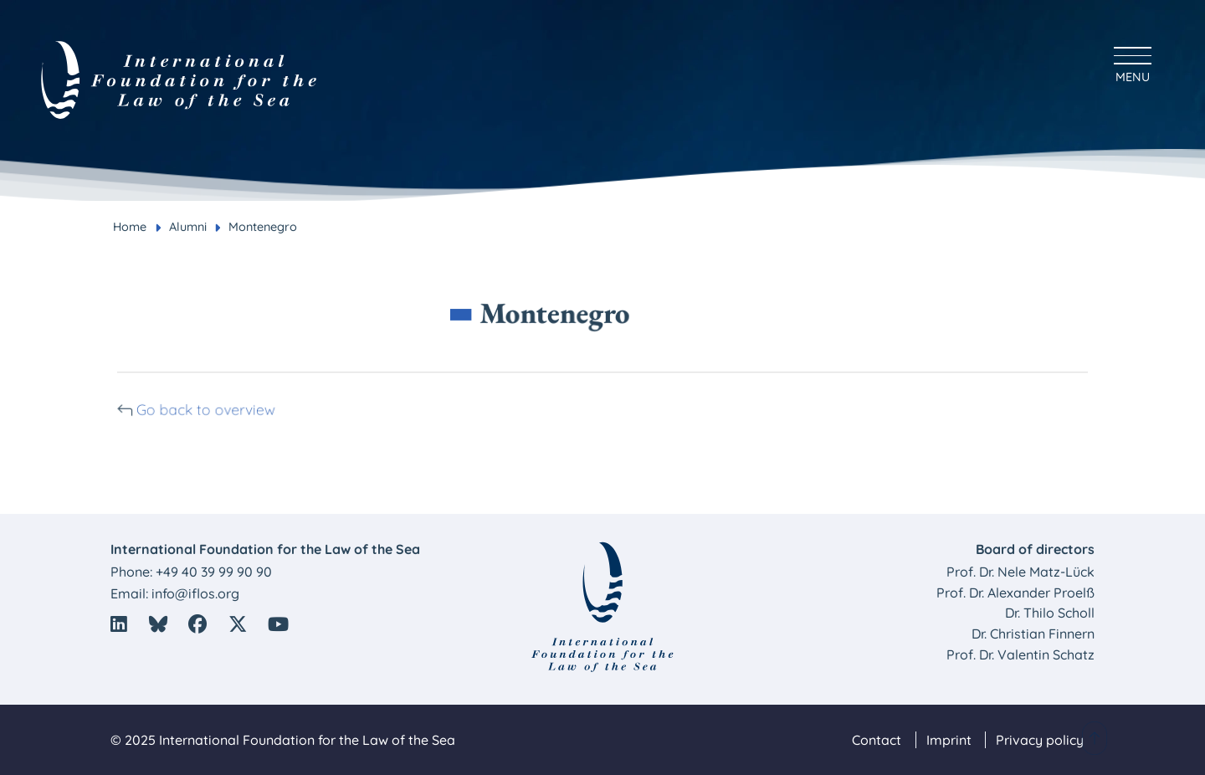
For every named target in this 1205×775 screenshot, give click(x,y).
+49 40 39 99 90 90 (214, 571)
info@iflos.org (195, 593)
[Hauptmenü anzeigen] (1132, 62)
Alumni (188, 226)
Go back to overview (216, 409)
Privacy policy (1040, 739)
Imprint (949, 739)
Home (129, 226)
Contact (876, 739)
